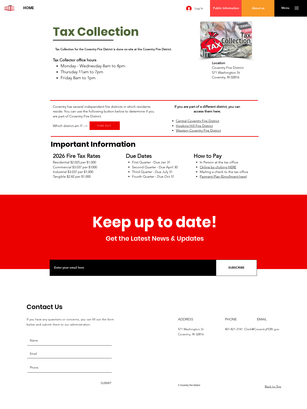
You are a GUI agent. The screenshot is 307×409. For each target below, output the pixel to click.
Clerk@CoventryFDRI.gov (261, 329)
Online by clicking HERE (218, 167)
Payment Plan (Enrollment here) (223, 176)
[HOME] (28, 8)
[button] (285, 8)
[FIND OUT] (105, 125)
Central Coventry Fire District (197, 121)
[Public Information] (226, 8)
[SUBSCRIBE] (236, 268)
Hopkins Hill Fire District (194, 126)
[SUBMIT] (106, 383)
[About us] (258, 8)
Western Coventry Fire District (198, 130)
